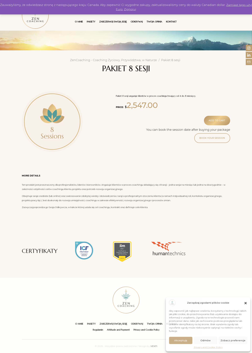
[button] (245, 302)
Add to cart (216, 120)
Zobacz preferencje (233, 340)
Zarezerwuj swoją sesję (113, 21)
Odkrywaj (137, 21)
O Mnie (79, 21)
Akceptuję (180, 340)
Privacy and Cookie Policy (208, 347)
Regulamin (98, 329)
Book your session (212, 138)
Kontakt (171, 21)
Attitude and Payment (118, 329)
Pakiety (91, 21)
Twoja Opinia (154, 21)
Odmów (205, 340)
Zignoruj (133, 9)
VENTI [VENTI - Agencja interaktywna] (153, 346)
